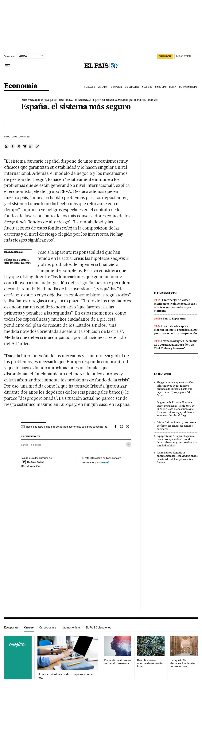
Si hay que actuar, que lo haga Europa (17, 261)
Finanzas (36, 444)
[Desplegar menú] (7, 66)
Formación (116, 87)
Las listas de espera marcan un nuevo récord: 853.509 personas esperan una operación (176, 329)
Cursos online (47, 627)
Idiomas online (71, 627)
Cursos (29, 627)
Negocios (147, 87)
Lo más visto (162, 374)
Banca (24, 444)
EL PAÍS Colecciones (98, 627)
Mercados (89, 87)
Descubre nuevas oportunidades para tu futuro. (149, 663)
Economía (20, 86)
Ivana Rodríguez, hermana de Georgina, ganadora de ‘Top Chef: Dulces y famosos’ (175, 344)
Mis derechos (132, 87)
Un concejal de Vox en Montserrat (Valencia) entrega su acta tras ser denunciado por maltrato (175, 305)
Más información (31, 466)
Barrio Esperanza (174, 318)
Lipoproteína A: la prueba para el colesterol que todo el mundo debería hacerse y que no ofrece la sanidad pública (177, 440)
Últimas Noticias (188, 87)
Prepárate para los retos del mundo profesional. (117, 662)
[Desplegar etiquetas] (128, 444)
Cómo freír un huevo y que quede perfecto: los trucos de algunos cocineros (176, 425)
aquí (106, 462)
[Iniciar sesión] (186, 56)
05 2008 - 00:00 (17, 137)
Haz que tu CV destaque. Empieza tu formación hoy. (182, 663)
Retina (172, 87)
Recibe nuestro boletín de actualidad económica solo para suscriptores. (66, 426)
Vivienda (102, 87)
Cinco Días (160, 87)
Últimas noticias (165, 293)
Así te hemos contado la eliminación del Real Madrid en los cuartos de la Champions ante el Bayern (177, 457)
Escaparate (11, 627)
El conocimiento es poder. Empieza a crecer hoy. (65, 676)
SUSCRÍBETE (165, 56)
